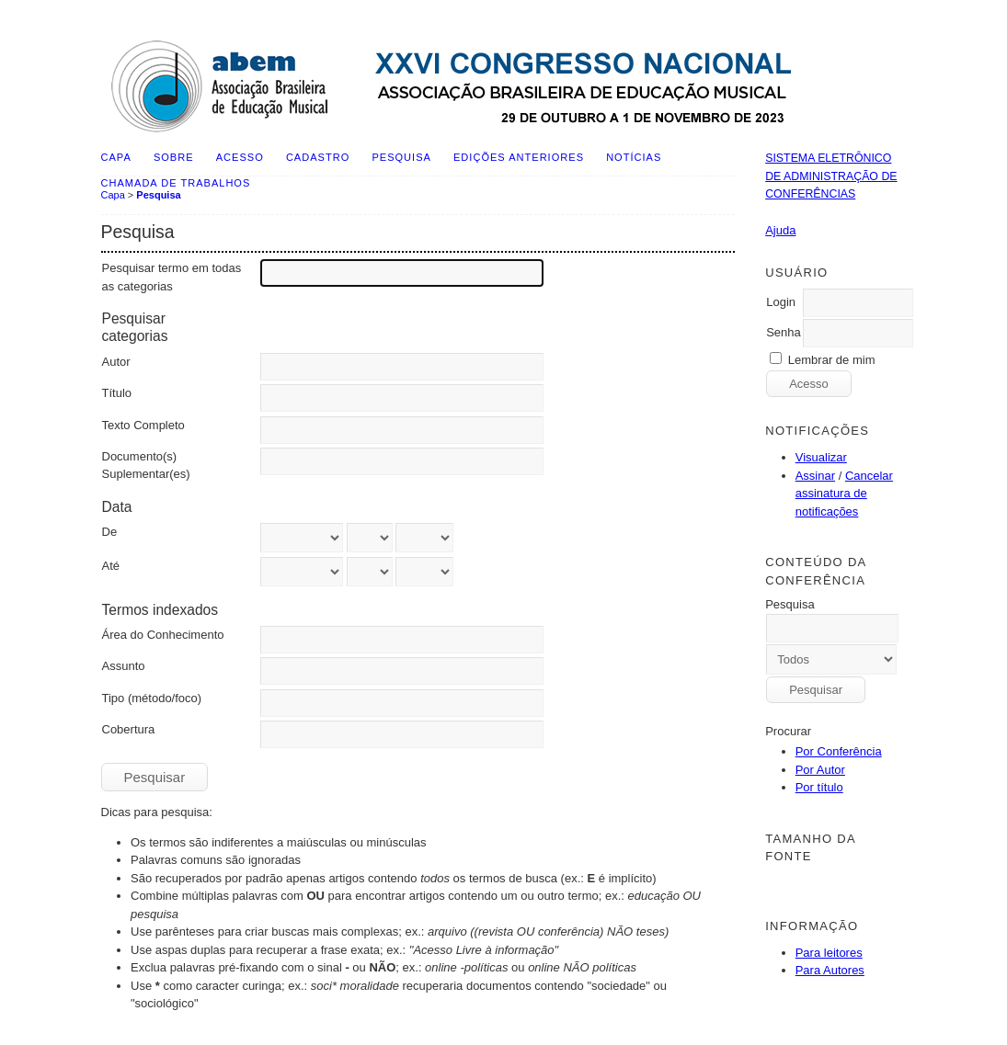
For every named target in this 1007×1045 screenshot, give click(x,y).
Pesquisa (401, 157)
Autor (116, 362)
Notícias (633, 157)
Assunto (123, 666)
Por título (819, 787)
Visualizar (821, 457)
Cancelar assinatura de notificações (844, 493)
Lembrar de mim (831, 360)
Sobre (174, 157)
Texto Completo (143, 425)
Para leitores (829, 953)
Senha (783, 332)
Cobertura (128, 729)
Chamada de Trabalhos (176, 182)
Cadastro (317, 157)
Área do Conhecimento (163, 635)
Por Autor (820, 770)
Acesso (240, 157)
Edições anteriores (518, 157)
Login (780, 302)
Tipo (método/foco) (152, 698)
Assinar (815, 476)
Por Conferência (838, 751)
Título (117, 393)
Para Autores (829, 970)
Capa (116, 157)
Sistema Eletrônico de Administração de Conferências (831, 176)
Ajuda (780, 230)
